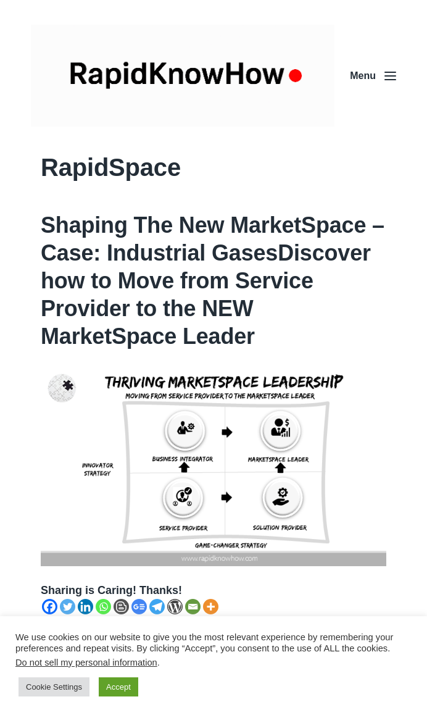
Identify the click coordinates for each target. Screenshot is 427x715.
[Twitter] (67, 606)
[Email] (193, 606)
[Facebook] (49, 606)
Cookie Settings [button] (54, 687)
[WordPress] (175, 606)
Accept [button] (118, 687)
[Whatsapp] (103, 606)
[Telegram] (157, 606)
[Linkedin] (85, 606)
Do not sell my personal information (86, 662)
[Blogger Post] (121, 606)
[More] (210, 606)
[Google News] (139, 606)
